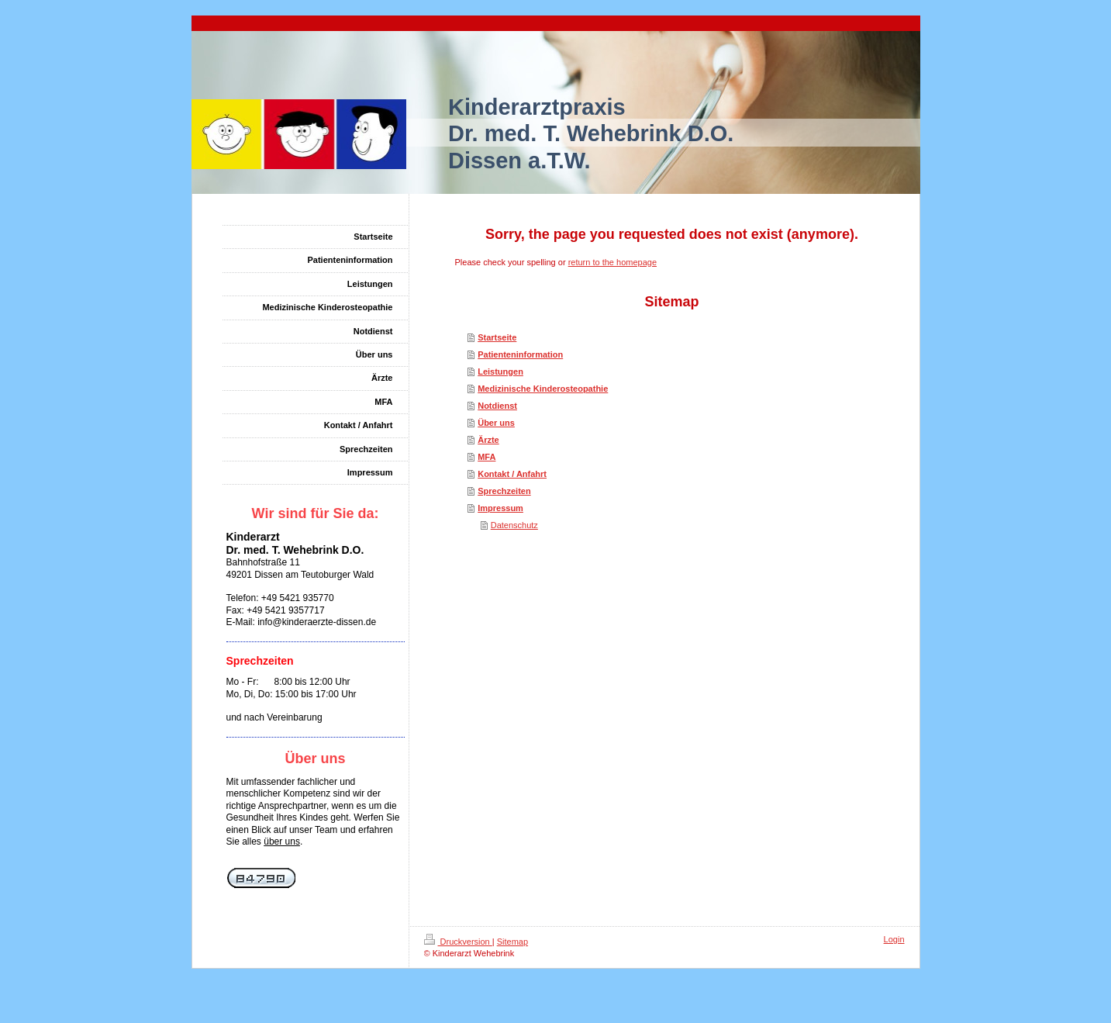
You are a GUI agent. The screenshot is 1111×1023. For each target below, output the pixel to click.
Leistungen (500, 371)
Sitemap (512, 941)
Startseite (497, 337)
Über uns (496, 422)
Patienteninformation (520, 354)
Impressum (500, 508)
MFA (486, 456)
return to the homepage (612, 262)
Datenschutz (514, 525)
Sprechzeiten (504, 491)
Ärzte (488, 439)
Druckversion (458, 941)
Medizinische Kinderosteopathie (543, 388)
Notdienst (497, 405)
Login (894, 939)
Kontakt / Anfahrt (512, 474)
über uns (282, 841)
